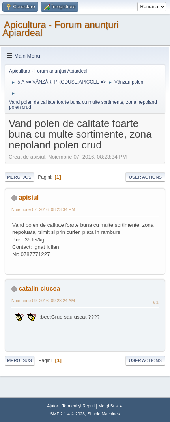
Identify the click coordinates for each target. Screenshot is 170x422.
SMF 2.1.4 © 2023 (67, 413)
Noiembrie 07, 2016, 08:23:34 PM (43, 209)
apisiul (29, 197)
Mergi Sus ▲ (111, 405)
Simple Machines (104, 413)
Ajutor (52, 405)
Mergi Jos (19, 177)
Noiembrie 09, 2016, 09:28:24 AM (43, 300)
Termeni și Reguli (78, 405)
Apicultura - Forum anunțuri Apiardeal (60, 28)
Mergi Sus (19, 360)
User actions (145, 177)
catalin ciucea (39, 288)
